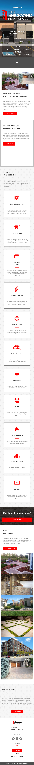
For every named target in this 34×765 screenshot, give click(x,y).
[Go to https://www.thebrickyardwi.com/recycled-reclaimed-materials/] (17, 233)
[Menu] (17, 62)
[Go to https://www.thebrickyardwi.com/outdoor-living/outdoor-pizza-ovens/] (17, 353)
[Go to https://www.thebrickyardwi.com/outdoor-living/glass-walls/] (17, 489)
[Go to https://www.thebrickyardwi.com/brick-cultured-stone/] (17, 204)
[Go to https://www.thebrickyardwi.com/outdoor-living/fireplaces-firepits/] (17, 461)
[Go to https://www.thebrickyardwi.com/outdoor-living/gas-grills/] (17, 407)
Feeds (17, 745)
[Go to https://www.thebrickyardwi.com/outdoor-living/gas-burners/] (17, 380)
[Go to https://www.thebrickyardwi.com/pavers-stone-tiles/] (17, 295)
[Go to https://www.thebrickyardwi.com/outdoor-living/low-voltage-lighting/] (17, 435)
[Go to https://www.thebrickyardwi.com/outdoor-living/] (17, 325)
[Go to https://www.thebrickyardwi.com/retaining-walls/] (17, 264)
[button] (10, 113)
